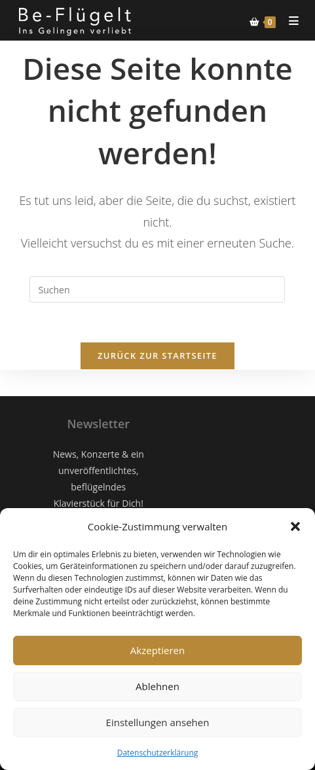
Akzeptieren (157, 650)
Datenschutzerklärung (157, 752)
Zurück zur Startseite (157, 355)
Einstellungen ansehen (158, 722)
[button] (295, 526)
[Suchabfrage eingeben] (157, 289)
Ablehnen (157, 686)
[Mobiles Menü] (289, 20)
